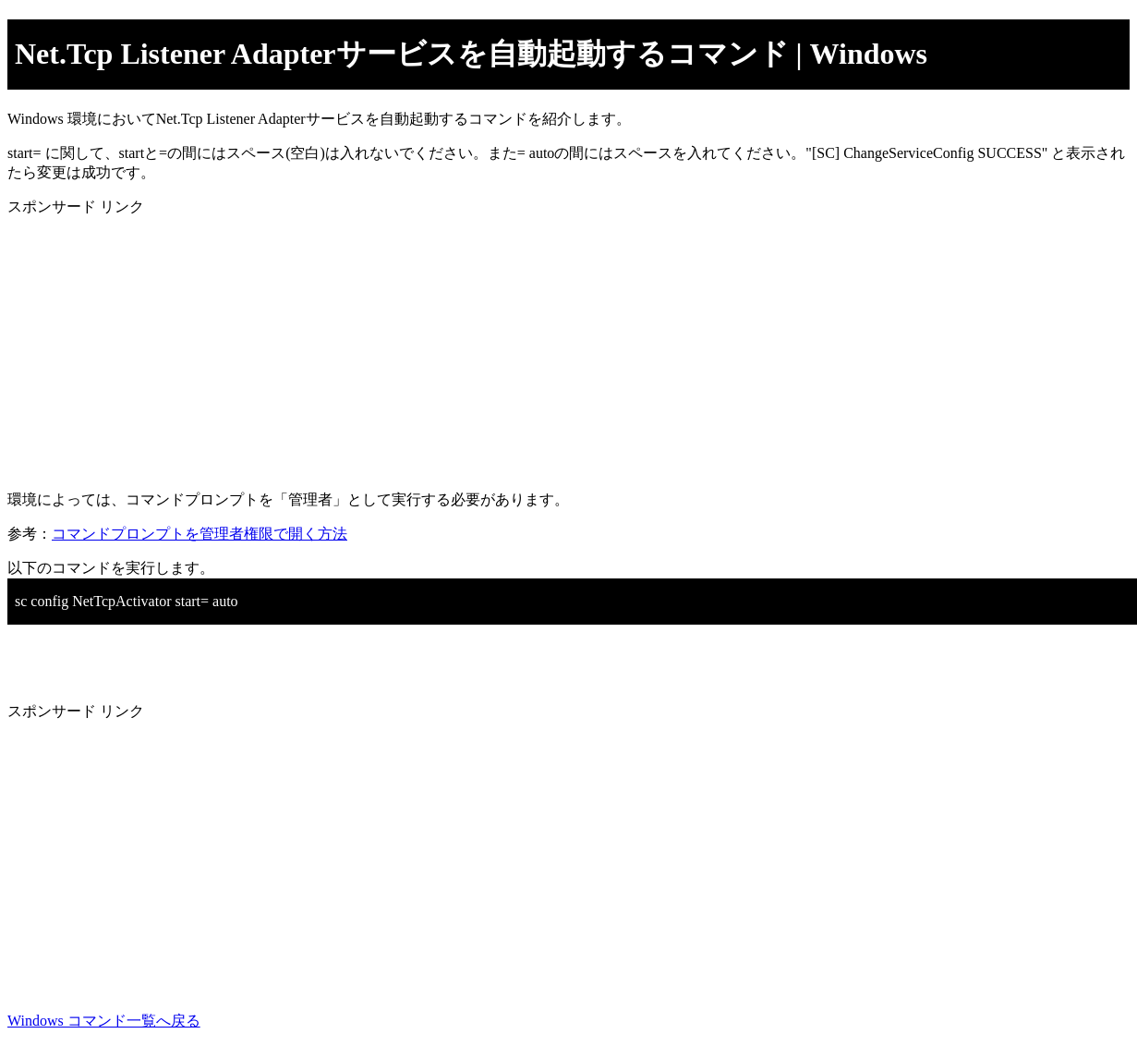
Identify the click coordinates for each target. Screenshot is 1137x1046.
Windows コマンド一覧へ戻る (103, 1020)
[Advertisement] (561, 346)
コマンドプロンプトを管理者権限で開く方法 (199, 533)
